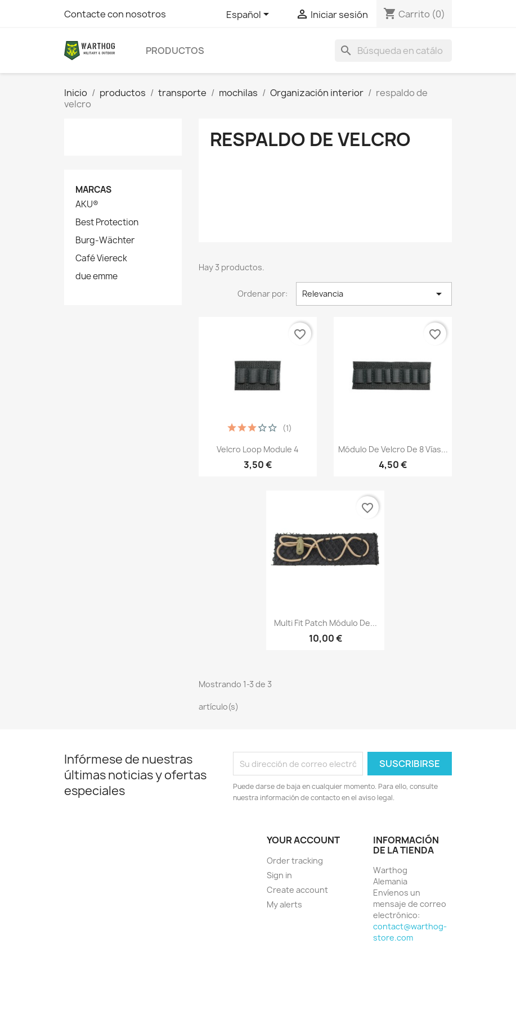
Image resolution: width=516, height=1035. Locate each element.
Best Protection (106, 222)
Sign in (279, 875)
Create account (297, 889)
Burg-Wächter (104, 240)
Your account (303, 840)
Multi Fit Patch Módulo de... (325, 623)
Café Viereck (101, 258)
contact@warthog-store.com (410, 932)
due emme (96, 276)
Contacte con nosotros (115, 14)
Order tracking (295, 860)
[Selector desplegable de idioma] (249, 15)
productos (175, 50)
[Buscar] (393, 50)
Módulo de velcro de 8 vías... (393, 449)
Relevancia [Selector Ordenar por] (374, 294)
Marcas (93, 190)
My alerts (284, 904)
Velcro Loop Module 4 (258, 449)
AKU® (86, 204)
